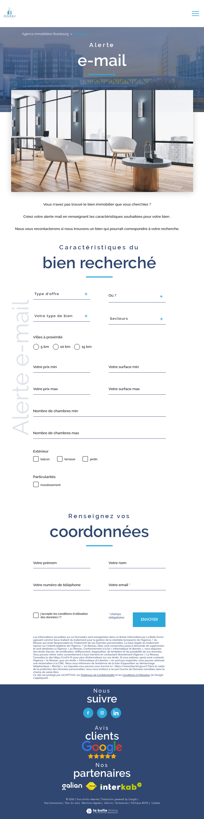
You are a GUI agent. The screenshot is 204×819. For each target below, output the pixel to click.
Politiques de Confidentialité (97, 674)
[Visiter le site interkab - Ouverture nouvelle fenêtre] (121, 786)
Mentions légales (91, 803)
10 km (65, 347)
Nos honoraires (53, 803)
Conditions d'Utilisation (136, 674)
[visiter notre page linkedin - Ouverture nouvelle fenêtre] (116, 713)
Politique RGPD (139, 803)
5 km (45, 347)
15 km (87, 347)
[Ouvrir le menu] (195, 13)
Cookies (155, 803)
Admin (108, 803)
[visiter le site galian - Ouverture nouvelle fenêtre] (72, 786)
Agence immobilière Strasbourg (45, 34)
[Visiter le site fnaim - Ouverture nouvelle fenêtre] (91, 786)
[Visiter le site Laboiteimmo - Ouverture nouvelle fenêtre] (102, 812)
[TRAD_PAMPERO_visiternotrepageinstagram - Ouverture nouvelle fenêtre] (102, 713)
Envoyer (149, 619)
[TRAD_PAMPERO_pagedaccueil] (10, 17)
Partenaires (121, 803)
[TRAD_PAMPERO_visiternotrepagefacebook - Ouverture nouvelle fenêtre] (88, 713)
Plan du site (72, 803)
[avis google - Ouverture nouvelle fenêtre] (102, 750)
